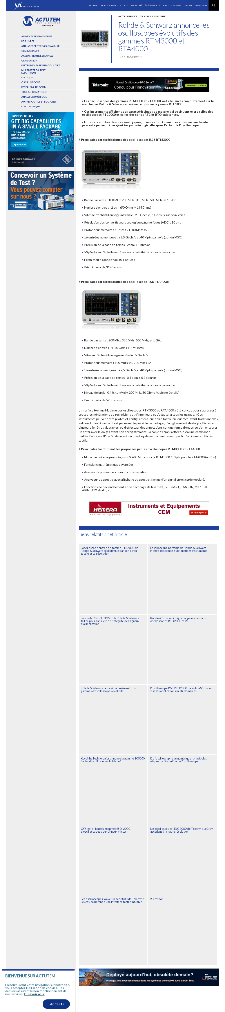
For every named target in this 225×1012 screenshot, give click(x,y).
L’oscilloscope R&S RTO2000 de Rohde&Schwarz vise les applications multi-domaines (181, 689)
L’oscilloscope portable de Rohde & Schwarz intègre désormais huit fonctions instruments (178, 549)
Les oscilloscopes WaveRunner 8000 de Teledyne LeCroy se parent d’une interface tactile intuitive (112, 900)
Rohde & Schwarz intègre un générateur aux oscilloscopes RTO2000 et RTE (178, 619)
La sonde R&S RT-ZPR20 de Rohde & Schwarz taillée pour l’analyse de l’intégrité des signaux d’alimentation (110, 621)
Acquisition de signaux (37, 55)
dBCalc (188, 5)
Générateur (29, 60)
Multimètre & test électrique (33, 71)
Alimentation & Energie (36, 36)
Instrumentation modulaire (40, 65)
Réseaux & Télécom (33, 87)
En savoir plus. (34, 1003)
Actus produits (111, 5)
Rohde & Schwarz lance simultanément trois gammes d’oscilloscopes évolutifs (108, 689)
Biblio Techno (172, 5)
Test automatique (34, 91)
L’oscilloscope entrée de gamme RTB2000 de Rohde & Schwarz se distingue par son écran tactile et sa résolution (109, 550)
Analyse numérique (34, 96)
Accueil (93, 5)
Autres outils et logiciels (39, 101)
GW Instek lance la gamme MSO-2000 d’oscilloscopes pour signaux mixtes (105, 830)
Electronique (30, 106)
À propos (201, 5)
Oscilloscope (154, 16)
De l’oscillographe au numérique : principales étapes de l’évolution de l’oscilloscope (178, 760)
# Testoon (156, 899)
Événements (152, 5)
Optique (27, 77)
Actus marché (133, 5)
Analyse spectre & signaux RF (40, 46)
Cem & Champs (30, 50)
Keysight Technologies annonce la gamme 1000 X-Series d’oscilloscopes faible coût (113, 760)
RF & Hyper (27, 41)
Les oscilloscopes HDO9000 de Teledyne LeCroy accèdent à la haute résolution (181, 830)
